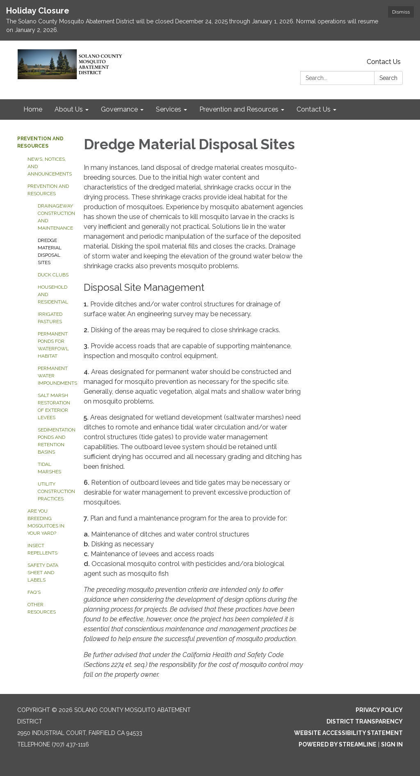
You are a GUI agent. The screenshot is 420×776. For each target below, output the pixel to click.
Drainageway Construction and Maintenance (54, 217)
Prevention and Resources (48, 189)
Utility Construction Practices (54, 491)
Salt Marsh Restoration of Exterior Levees (54, 406)
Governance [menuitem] (119, 109)
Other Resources (41, 608)
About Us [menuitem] (69, 109)
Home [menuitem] (32, 109)
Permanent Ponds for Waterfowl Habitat (53, 345)
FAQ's (34, 592)
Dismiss (401, 12)
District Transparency (364, 721)
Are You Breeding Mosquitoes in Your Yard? (45, 522)
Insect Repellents (42, 549)
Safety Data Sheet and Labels (42, 572)
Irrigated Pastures (50, 317)
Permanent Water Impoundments (54, 375)
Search (388, 78)
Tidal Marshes (49, 468)
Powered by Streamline (338, 744)
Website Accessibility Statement (348, 733)
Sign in (392, 744)
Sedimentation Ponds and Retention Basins (54, 441)
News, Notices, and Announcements (49, 166)
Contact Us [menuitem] (314, 109)
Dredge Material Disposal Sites (50, 251)
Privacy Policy (379, 710)
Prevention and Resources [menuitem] (238, 109)
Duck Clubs (53, 275)
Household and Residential (53, 294)
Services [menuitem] (168, 109)
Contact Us (384, 62)
